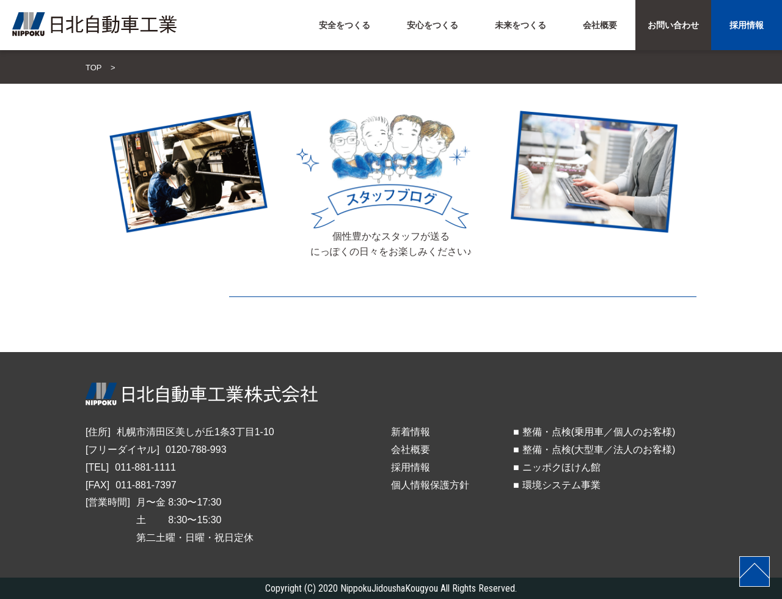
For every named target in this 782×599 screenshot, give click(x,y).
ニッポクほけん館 (561, 467)
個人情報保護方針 (430, 485)
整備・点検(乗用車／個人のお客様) (599, 432)
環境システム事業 (561, 485)
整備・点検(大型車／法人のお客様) (599, 449)
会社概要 (410, 449)
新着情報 (410, 432)
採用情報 (410, 467)
